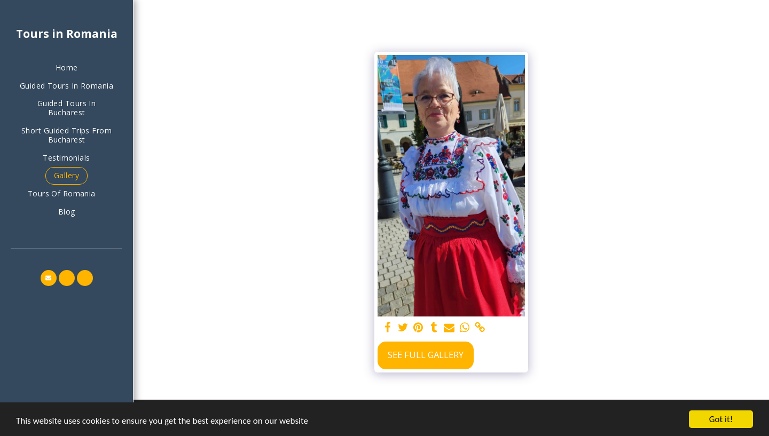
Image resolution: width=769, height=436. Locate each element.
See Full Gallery (426, 354)
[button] (66, 194)
